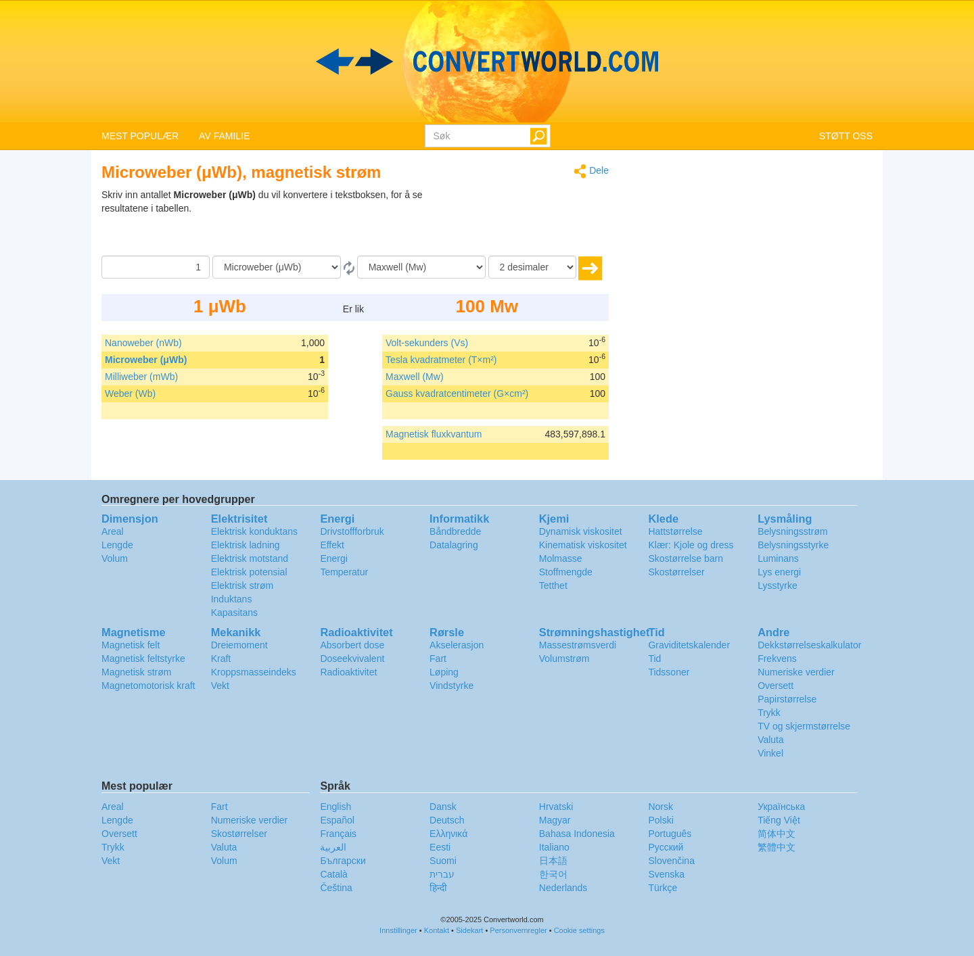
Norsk (660, 806)
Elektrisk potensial (249, 572)
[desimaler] (532, 267)
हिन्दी (438, 887)
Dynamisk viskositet (580, 531)
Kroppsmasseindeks (253, 672)
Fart (438, 658)
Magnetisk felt (130, 645)
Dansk (443, 806)
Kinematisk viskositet (583, 545)
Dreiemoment (239, 645)
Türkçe (662, 887)
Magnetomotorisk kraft (148, 685)
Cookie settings (579, 930)
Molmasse (560, 558)
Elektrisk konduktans (254, 531)
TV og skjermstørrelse (804, 726)
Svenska (666, 874)
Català (333, 874)
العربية (333, 847)
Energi (333, 558)
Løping (444, 672)
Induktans (231, 599)
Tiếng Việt (779, 820)
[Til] (421, 267)
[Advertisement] (524, 222)
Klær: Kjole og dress (690, 545)
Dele (591, 171)
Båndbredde (455, 531)
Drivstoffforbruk (352, 531)
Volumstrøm (564, 658)
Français (338, 833)
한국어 (553, 874)
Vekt (220, 685)
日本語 (553, 860)
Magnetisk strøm (136, 672)
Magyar (555, 820)
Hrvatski (556, 806)
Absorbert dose (352, 645)
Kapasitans (234, 612)
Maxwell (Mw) (415, 376)
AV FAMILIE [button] (224, 135)
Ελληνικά (448, 833)
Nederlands (563, 887)
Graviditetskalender (689, 645)
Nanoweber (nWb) (143, 342)
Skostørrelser (676, 572)
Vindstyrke (451, 685)
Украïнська (781, 806)
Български (342, 860)
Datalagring (454, 545)
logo (487, 61)
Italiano (554, 847)
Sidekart (469, 930)
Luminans (778, 558)
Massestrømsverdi (577, 645)
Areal (112, 531)
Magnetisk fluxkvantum (434, 434)
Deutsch (447, 820)
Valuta (771, 739)
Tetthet (553, 585)
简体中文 (776, 833)
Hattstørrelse (675, 531)
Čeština (336, 887)
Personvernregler (518, 930)
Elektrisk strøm (242, 585)
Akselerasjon (457, 645)
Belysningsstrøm (792, 531)
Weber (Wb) (130, 393)
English (335, 806)
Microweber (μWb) (146, 359)
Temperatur (344, 572)
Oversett (775, 685)
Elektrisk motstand (249, 558)
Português (669, 833)
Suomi (443, 860)
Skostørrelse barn (685, 558)
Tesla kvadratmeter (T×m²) (441, 359)
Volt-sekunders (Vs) (427, 342)
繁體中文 (776, 847)
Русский (665, 847)
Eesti (440, 847)
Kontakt (436, 930)
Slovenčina (671, 860)
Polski (660, 820)
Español (337, 820)
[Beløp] (155, 267)
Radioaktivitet (348, 672)
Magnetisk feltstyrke (143, 658)
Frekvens (777, 658)
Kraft (221, 658)
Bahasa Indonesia (577, 833)
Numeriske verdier (796, 672)
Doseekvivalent (352, 658)
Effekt (332, 545)
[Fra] (276, 267)
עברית (442, 874)
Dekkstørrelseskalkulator (809, 645)
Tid (654, 658)
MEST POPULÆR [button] (140, 135)
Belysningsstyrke (793, 545)
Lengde (117, 545)
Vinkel (770, 753)
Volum (114, 558)
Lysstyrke (777, 585)
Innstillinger (398, 930)
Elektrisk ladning (245, 545)
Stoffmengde (566, 572)
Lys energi (779, 572)
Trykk (769, 712)
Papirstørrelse (787, 699)
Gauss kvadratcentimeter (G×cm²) (457, 393)
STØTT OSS (846, 135)
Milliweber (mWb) (141, 376)
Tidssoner (668, 672)
